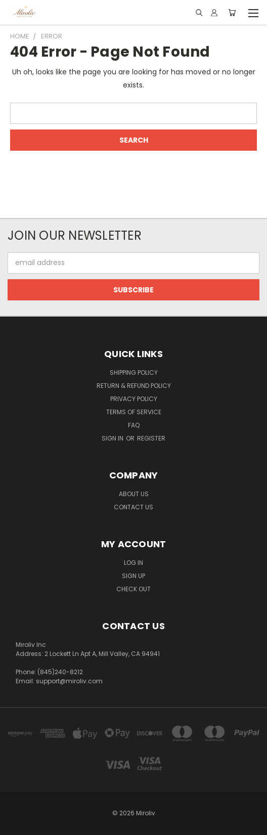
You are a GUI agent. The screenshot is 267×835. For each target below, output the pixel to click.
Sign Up (133, 576)
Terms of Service (133, 412)
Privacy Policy (133, 398)
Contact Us (133, 507)
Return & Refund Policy (134, 385)
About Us (134, 494)
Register (151, 438)
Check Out (133, 589)
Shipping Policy (134, 372)
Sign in (113, 438)
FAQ (134, 425)
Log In (133, 562)
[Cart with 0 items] (232, 13)
